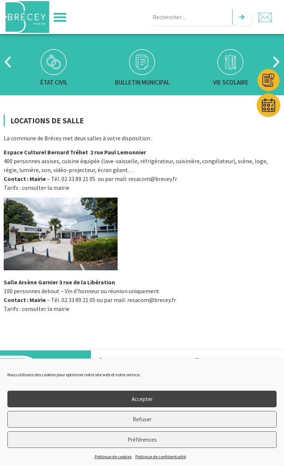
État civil (53, 82)
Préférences (142, 439)
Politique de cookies (113, 456)
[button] (59, 17)
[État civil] (54, 62)
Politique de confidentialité (160, 456)
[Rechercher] (241, 17)
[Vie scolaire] (230, 62)
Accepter (142, 398)
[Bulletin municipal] (142, 62)
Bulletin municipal (142, 82)
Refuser (142, 419)
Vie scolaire (230, 82)
